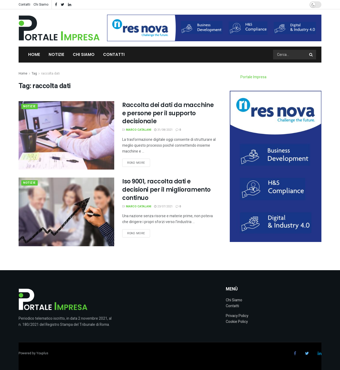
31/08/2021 (163, 130)
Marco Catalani (138, 130)
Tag (34, 73)
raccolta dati (50, 73)
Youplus (42, 353)
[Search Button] (311, 54)
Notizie (56, 54)
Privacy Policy (237, 316)
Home (34, 54)
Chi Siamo (40, 4)
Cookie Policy (237, 321)
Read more (136, 163)
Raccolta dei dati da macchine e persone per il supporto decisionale (168, 113)
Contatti (24, 4)
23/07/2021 (163, 206)
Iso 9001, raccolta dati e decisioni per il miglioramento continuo (166, 189)
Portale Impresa (253, 77)
